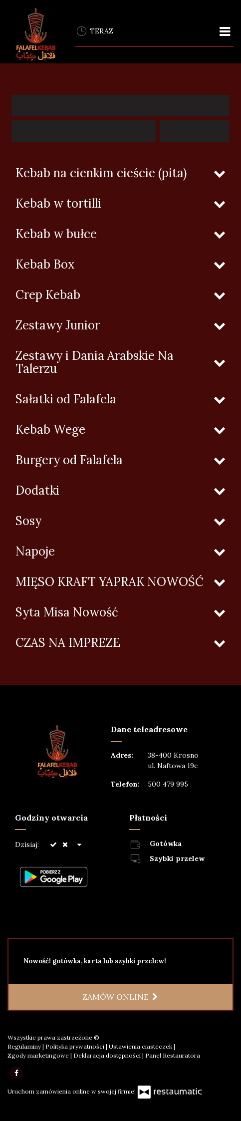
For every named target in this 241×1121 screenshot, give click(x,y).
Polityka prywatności (75, 1046)
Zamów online (120, 997)
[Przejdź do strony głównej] (33, 35)
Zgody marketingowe (38, 1055)
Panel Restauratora (172, 1055)
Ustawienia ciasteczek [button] (141, 1046)
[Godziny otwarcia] (79, 844)
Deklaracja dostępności (107, 1055)
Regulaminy (24, 1046)
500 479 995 (168, 784)
